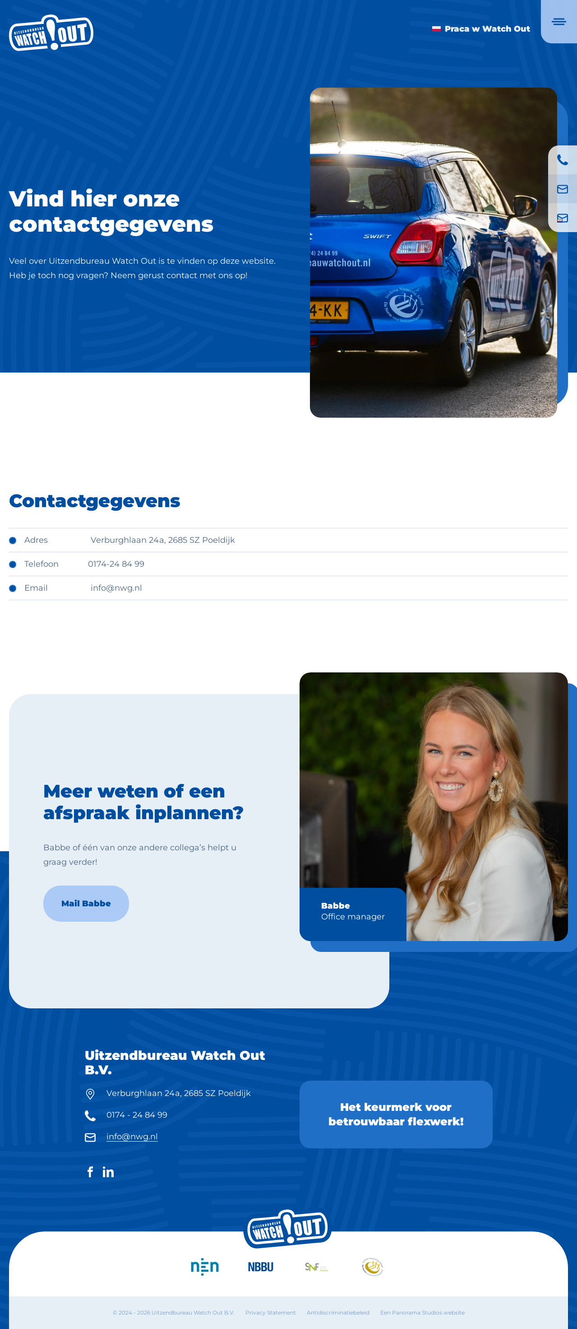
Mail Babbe (86, 926)
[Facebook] (90, 1173)
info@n (105, 588)
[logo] (51, 32)
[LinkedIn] (108, 1173)
